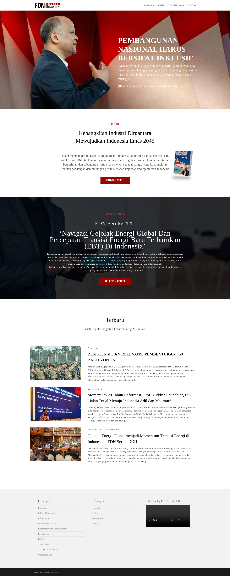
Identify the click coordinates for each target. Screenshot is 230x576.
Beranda (96, 508)
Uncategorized (95, 389)
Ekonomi (42, 508)
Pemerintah (93, 348)
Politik (41, 539)
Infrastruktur (112, 429)
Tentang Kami (98, 518)
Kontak (95, 523)
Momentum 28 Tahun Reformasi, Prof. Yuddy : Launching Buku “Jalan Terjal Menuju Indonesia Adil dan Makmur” (141, 398)
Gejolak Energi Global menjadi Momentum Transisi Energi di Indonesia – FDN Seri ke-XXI (138, 438)
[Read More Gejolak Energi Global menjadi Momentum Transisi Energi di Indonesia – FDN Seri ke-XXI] (55, 444)
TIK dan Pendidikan (47, 549)
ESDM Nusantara (96, 429)
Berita (95, 513)
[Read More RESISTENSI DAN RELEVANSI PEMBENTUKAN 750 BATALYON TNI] (55, 363)
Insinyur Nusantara (47, 523)
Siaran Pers (43, 544)
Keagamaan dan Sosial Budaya (52, 529)
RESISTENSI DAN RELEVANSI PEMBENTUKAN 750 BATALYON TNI (135, 357)
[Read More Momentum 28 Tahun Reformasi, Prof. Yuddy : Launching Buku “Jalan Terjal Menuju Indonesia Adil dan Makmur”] (55, 404)
